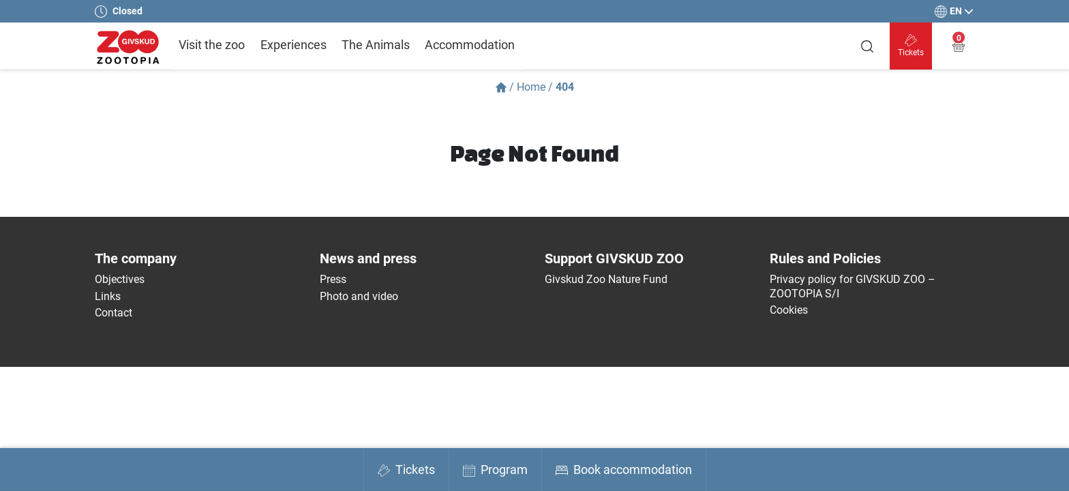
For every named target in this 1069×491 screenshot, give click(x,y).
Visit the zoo (212, 45)
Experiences (293, 45)
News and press (368, 258)
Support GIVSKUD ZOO (614, 258)
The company (136, 258)
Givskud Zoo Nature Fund (606, 279)
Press (333, 279)
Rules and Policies (825, 258)
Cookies (789, 309)
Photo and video (359, 296)
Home (531, 86)
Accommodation (470, 45)
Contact (113, 312)
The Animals (376, 45)
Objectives (120, 279)
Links (108, 296)
